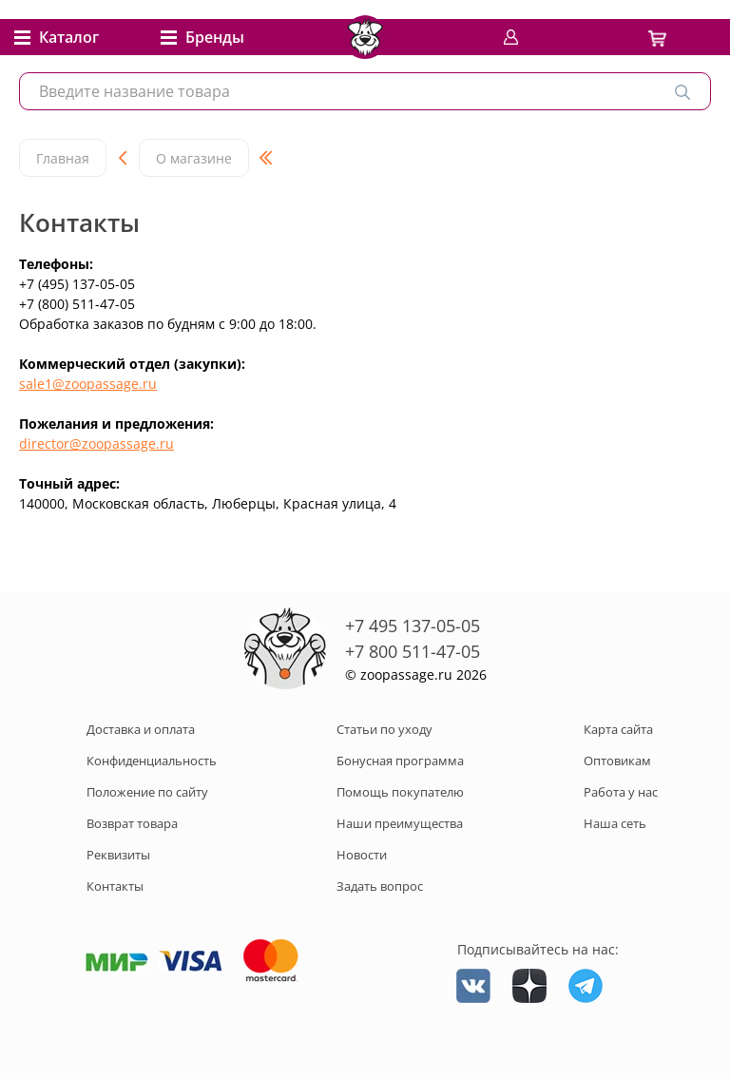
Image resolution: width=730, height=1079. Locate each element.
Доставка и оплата (140, 729)
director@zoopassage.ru (96, 443)
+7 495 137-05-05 (412, 625)
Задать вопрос (379, 886)
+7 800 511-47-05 (412, 651)
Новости (361, 854)
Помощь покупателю (400, 791)
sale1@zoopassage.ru (88, 384)
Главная (62, 158)
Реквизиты (118, 854)
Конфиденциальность (151, 760)
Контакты (115, 886)
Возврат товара (132, 823)
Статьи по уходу (384, 729)
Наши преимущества (399, 823)
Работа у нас (621, 791)
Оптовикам (617, 760)
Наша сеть (615, 823)
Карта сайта (618, 729)
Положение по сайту (147, 791)
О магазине (194, 158)
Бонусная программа (400, 760)
